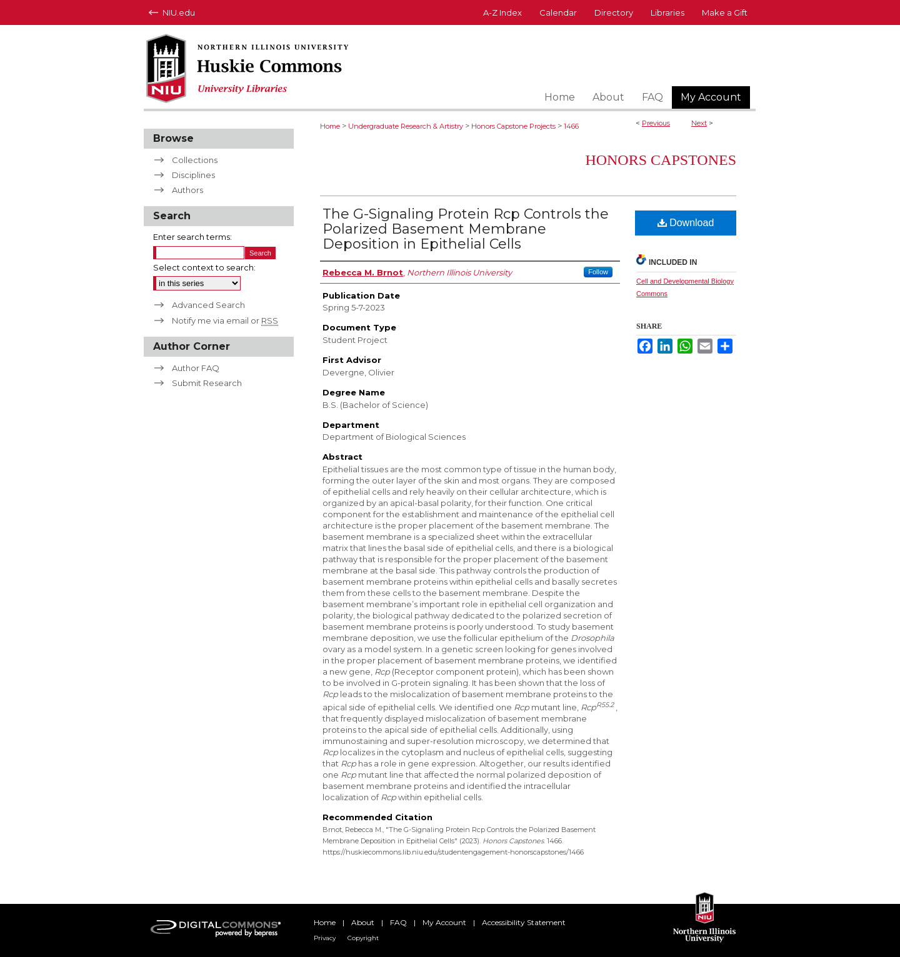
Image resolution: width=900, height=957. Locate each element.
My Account (444, 922)
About (362, 922)
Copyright (363, 938)
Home (330, 126)
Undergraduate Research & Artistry (405, 126)
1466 (571, 126)
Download (686, 222)
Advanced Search (208, 305)
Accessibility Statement (524, 922)
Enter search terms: (192, 237)
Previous (656, 123)
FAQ (398, 922)
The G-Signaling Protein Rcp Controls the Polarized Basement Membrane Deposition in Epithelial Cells (465, 229)
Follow (598, 271)
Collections (195, 160)
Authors (187, 190)
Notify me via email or (225, 320)
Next (699, 123)
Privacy (325, 938)
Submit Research (207, 383)
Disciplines (193, 175)
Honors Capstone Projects (513, 126)
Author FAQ (195, 368)
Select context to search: (204, 267)
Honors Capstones (660, 160)
